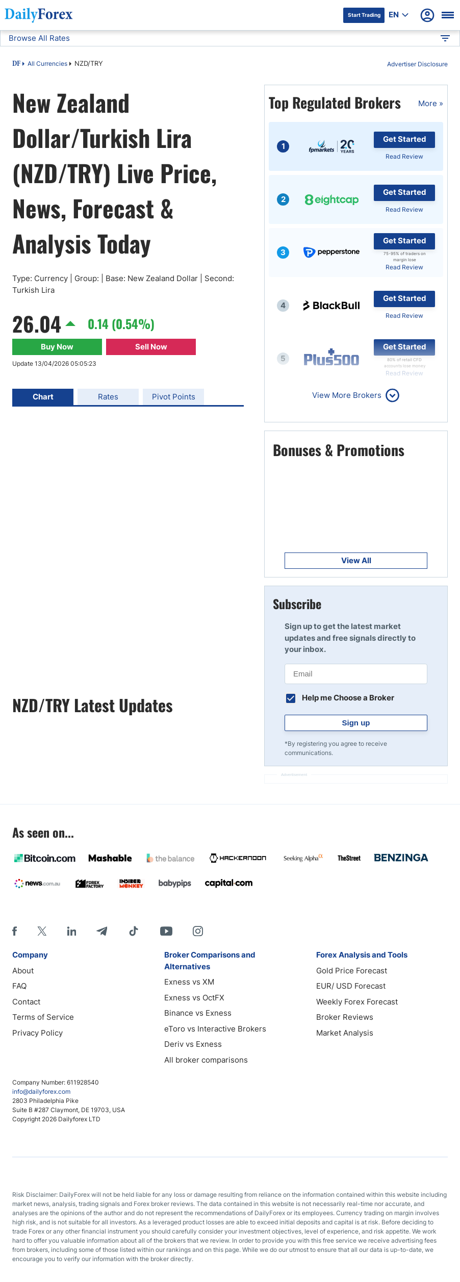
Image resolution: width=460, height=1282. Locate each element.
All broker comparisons (206, 1060)
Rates (108, 396)
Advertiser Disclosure (417, 64)
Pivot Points (173, 396)
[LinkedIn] (71, 931)
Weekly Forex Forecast (357, 1002)
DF (16, 64)
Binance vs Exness (198, 1013)
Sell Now (151, 346)
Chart (43, 396)
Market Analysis (344, 1033)
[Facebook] (14, 931)
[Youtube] (166, 931)
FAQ (19, 986)
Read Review (404, 156)
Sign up (356, 722)
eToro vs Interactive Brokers (215, 1029)
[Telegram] (101, 931)
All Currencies (47, 63)
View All (356, 560)
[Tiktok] (133, 931)
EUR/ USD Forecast (351, 986)
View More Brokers (346, 395)
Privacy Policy (37, 1033)
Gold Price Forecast (351, 970)
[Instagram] (198, 931)
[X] (41, 931)
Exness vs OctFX (194, 997)
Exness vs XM (189, 982)
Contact (26, 1002)
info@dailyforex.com (41, 1091)
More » (430, 103)
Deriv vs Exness (193, 1044)
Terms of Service (43, 1017)
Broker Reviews (344, 1017)
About (23, 970)
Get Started (404, 139)
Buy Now (57, 346)
